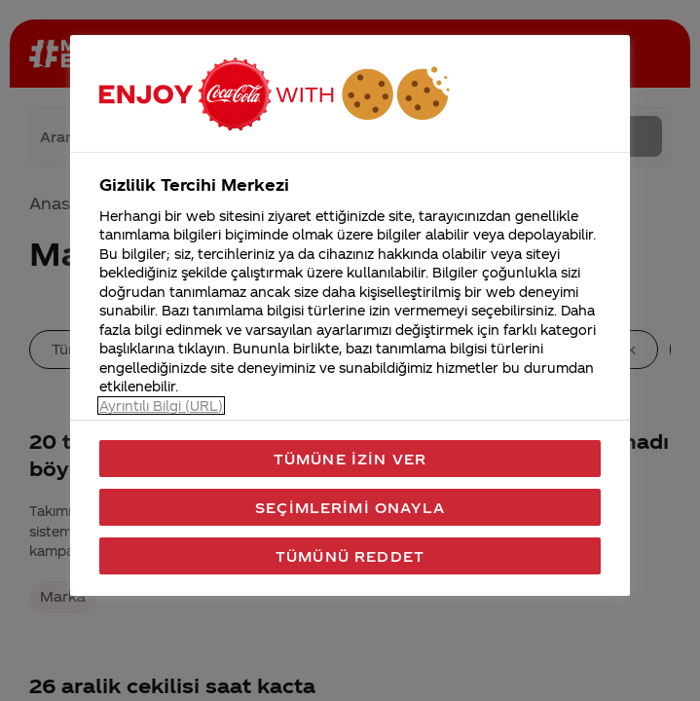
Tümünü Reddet (350, 556)
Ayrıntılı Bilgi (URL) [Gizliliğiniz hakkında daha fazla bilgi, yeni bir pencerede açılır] (161, 405)
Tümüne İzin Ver (350, 458)
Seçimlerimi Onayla (350, 507)
